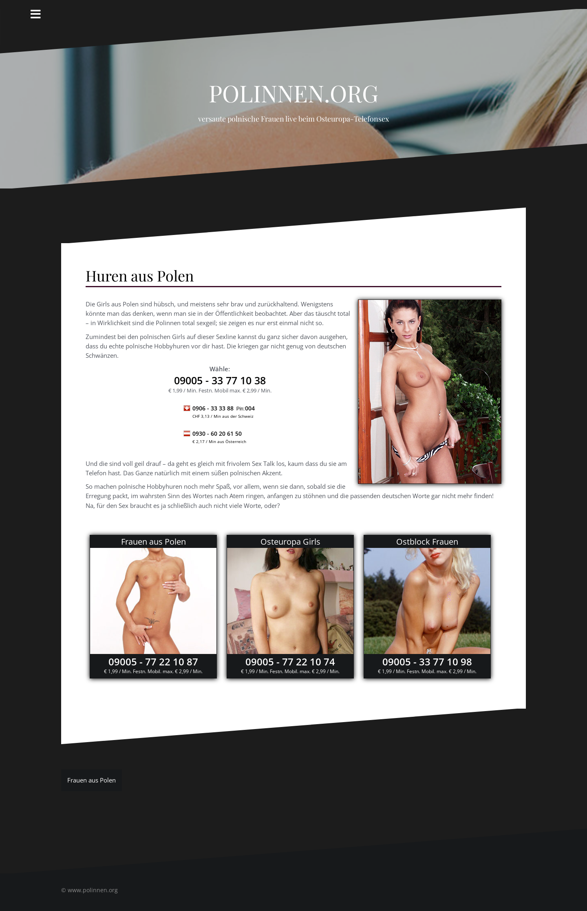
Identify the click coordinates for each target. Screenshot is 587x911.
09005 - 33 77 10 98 (427, 661)
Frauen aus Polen (91, 780)
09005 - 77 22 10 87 (153, 661)
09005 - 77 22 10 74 (290, 661)
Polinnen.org (293, 88)
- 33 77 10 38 (220, 380)
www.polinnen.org (93, 890)
